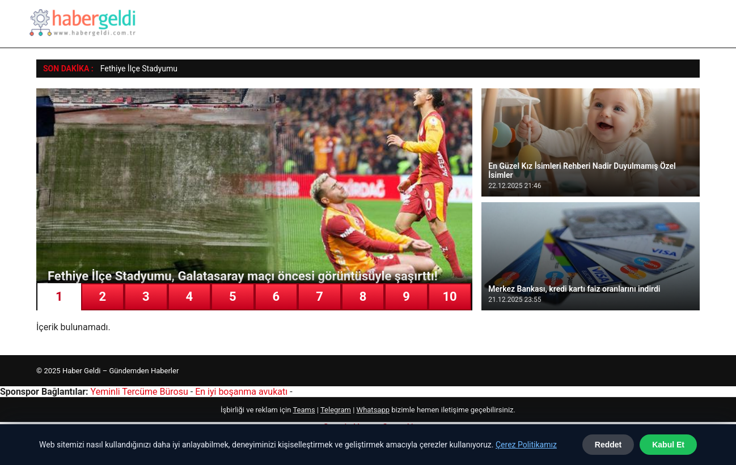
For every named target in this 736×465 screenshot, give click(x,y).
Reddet (608, 444)
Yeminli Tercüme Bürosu (139, 391)
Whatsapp (373, 410)
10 (449, 296)
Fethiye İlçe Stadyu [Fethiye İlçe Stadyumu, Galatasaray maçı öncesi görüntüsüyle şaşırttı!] (133, 68)
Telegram (335, 410)
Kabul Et (668, 444)
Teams (304, 410)
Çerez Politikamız (526, 444)
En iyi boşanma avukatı (241, 391)
